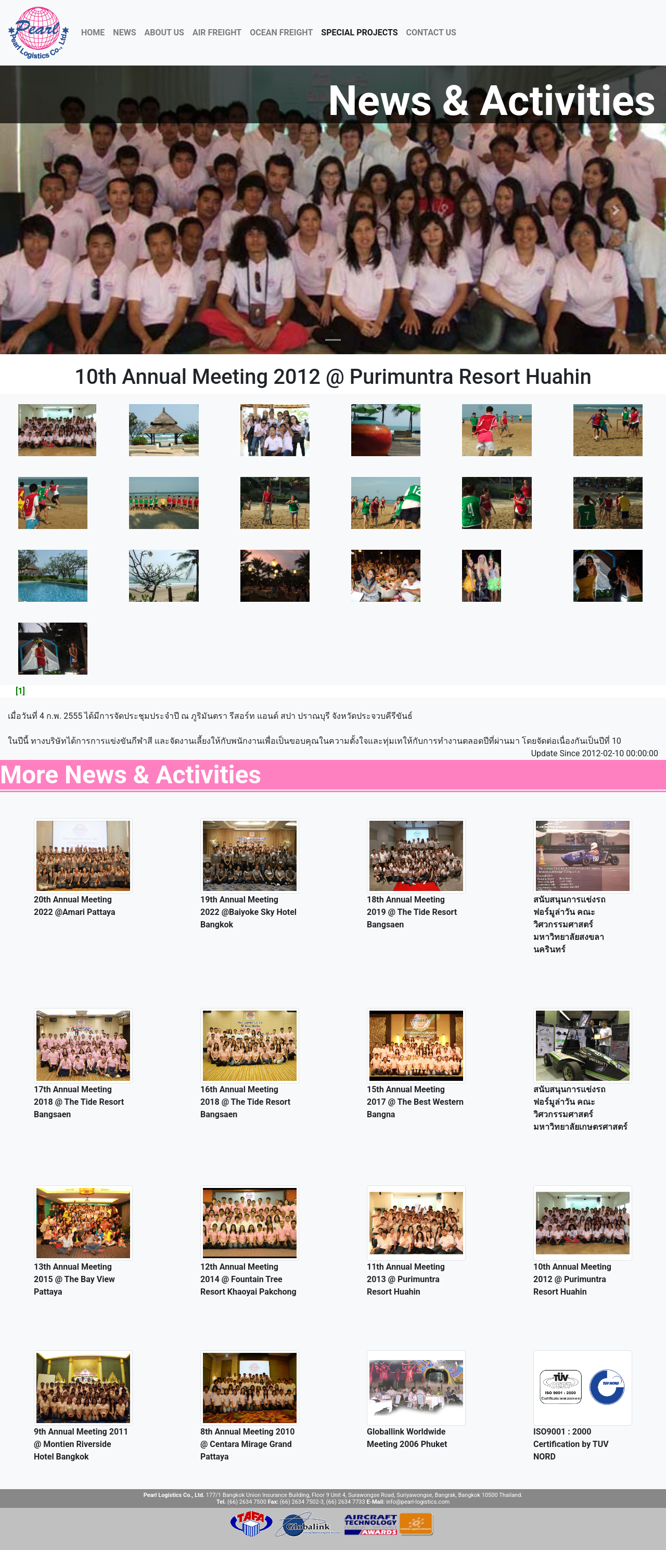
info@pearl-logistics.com (418, 1502)
